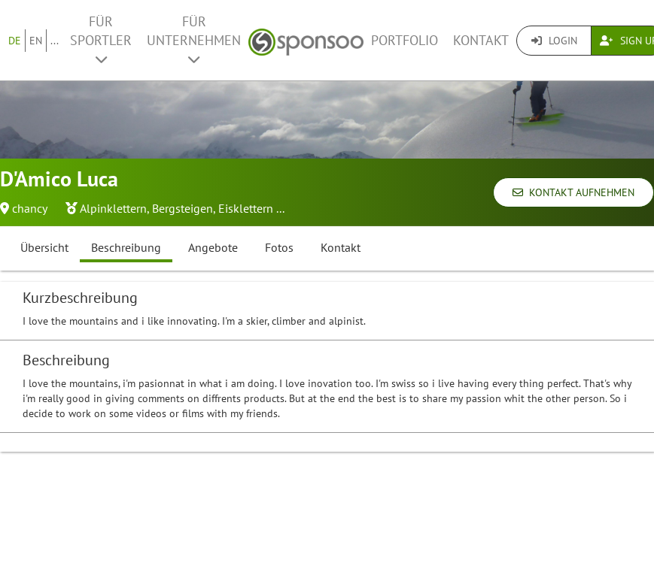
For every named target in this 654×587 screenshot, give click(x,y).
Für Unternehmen (194, 39)
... (54, 40)
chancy (29, 208)
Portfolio (404, 40)
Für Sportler (101, 39)
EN (35, 40)
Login (554, 40)
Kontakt (481, 40)
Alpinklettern (113, 208)
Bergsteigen (182, 208)
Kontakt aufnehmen (573, 192)
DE (14, 40)
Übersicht (44, 247)
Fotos (279, 247)
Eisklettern (245, 208)
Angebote (213, 247)
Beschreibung (126, 247)
